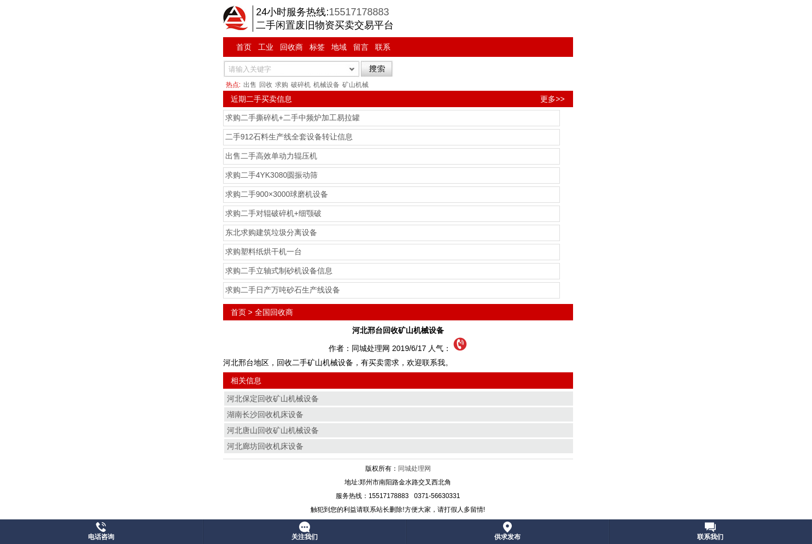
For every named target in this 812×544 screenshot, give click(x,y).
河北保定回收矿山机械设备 (273, 398)
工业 (265, 47)
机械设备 (326, 85)
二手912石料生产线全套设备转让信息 (289, 136)
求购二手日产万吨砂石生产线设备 (282, 289)
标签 (317, 47)
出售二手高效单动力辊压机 (271, 155)
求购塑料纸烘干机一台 (263, 251)
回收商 (291, 47)
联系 (382, 47)
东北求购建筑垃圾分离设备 (271, 232)
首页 (244, 47)
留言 (361, 47)
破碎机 (301, 85)
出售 (249, 85)
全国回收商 (274, 312)
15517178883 (359, 12)
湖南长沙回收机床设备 (265, 414)
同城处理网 (414, 468)
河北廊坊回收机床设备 (265, 446)
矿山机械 (355, 85)
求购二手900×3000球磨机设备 (277, 194)
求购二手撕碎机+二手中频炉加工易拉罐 (292, 117)
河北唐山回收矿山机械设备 (273, 430)
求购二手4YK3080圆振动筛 (271, 175)
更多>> (552, 99)
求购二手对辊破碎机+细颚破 (273, 213)
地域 (339, 47)
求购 (281, 85)
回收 (265, 85)
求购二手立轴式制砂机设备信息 (278, 270)
